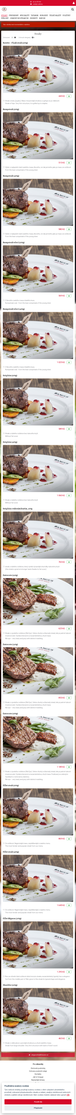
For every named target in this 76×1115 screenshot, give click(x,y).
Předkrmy (14, 15)
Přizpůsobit (38, 1108)
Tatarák (34, 15)
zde (68, 1095)
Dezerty (34, 18)
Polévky (66, 15)
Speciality (24, 15)
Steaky (4, 15)
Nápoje (42, 18)
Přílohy (5, 18)
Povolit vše (38, 1102)
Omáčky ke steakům (19, 18)
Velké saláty (55, 15)
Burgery (44, 15)
